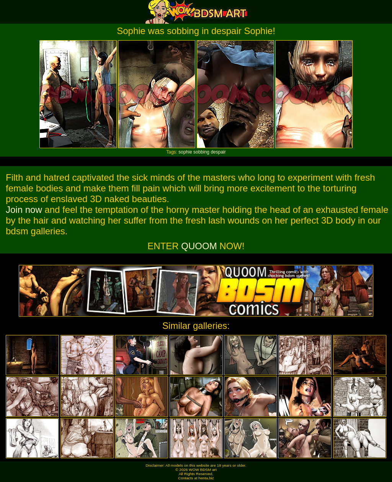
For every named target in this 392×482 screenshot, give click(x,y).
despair (218, 152)
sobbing (201, 152)
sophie (185, 152)
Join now (24, 209)
